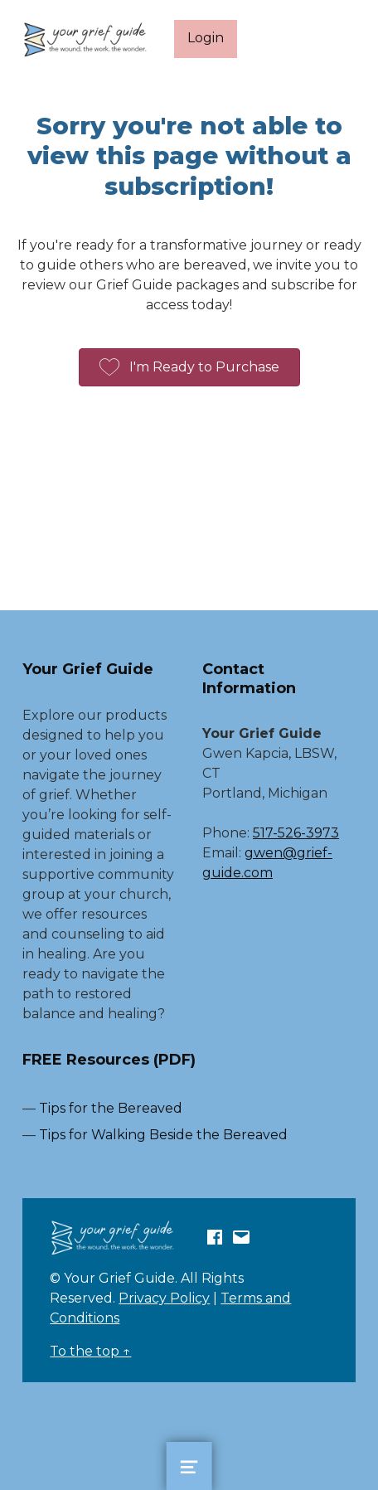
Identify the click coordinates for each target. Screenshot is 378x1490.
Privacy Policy (164, 1298)
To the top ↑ (90, 1351)
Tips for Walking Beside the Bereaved (163, 1135)
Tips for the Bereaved (110, 1108)
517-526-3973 (296, 833)
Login (205, 38)
